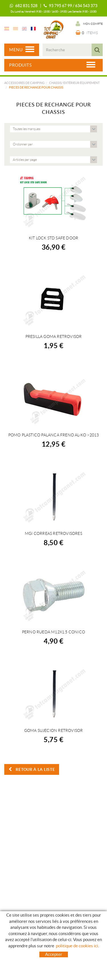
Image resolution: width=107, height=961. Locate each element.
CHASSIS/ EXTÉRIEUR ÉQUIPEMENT (74, 83)
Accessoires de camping (24, 83)
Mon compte (89, 23)
